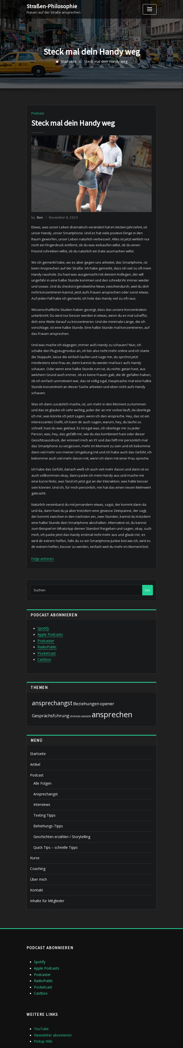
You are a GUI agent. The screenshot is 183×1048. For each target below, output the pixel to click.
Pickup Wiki (42, 1010)
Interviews (41, 782)
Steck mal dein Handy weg (105, 61)
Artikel (35, 743)
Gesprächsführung (50, 696)
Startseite (69, 61)
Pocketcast (45, 634)
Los (147, 572)
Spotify (42, 610)
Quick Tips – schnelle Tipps (54, 823)
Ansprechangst (45, 772)
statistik (86, 696)
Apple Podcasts (49, 616)
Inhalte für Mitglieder (46, 874)
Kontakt (36, 864)
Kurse (34, 833)
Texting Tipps (43, 792)
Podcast (37, 113)
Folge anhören (42, 542)
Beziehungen (86, 683)
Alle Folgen (41, 761)
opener (107, 683)
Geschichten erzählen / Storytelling (60, 812)
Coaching (37, 843)
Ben (37, 217)
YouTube (41, 999)
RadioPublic (46, 628)
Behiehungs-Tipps (47, 802)
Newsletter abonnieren (52, 1005)
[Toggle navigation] (149, 9)
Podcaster (45, 622)
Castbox (43, 640)
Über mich (38, 853)
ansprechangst (52, 683)
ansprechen (112, 694)
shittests (75, 696)
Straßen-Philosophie (50, 6)
